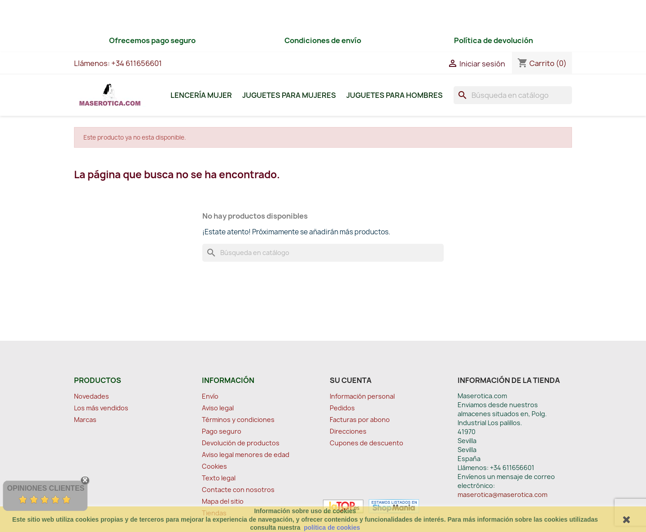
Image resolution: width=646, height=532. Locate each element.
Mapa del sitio (223, 501)
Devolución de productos (240, 443)
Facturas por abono (360, 419)
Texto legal (219, 478)
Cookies (214, 466)
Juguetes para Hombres (394, 95)
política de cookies (332, 527)
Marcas (85, 419)
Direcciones (348, 431)
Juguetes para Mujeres (289, 95)
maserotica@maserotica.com (502, 494)
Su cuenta (350, 380)
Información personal (362, 396)
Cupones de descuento (366, 443)
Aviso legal (218, 408)
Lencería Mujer (201, 95)
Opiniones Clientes (45, 488)
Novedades (91, 396)
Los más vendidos (101, 408)
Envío (210, 396)
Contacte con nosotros (238, 489)
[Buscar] (513, 95)
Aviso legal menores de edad (245, 454)
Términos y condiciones (238, 419)
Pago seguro (221, 431)
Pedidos (342, 408)
